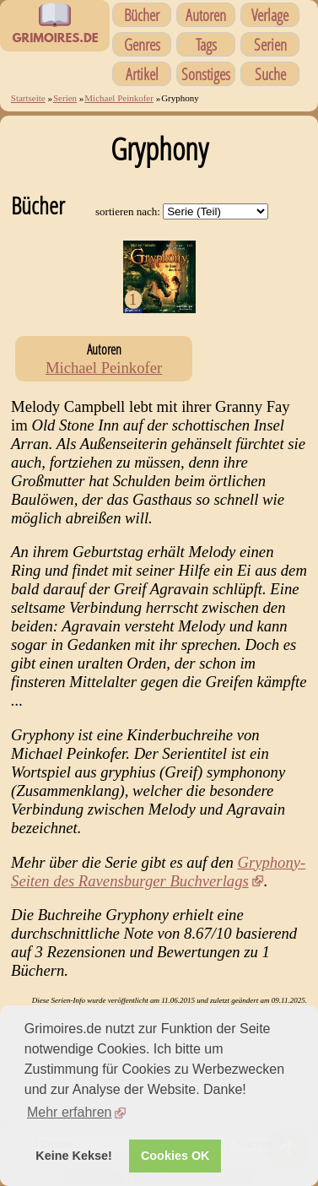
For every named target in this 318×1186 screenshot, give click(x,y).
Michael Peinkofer (119, 98)
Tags (206, 44)
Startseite (28, 98)
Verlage (269, 14)
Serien (270, 44)
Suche (270, 73)
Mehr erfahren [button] (69, 1112)
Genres (142, 44)
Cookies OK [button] (175, 1155)
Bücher (141, 14)
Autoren (206, 14)
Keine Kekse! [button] (73, 1155)
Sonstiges (205, 73)
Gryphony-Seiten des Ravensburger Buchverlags (158, 871)
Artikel (142, 73)
